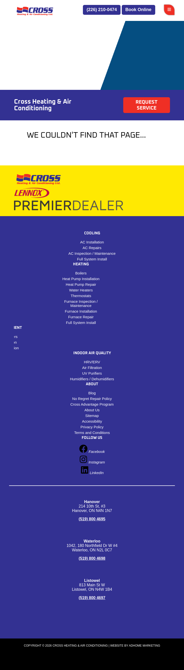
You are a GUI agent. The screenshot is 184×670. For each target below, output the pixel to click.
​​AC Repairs (92, 248)
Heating (81, 264)
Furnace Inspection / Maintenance (81, 303)
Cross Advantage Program (92, 404)
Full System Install (92, 259)
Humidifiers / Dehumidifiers (92, 379)
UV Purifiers (92, 373)
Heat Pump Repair (81, 284)
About (92, 384)
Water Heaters (81, 290)
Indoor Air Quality (92, 353)
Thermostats (81, 296)
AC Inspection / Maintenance (92, 253)
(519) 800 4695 (92, 519)
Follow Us (92, 438)
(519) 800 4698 (92, 558)
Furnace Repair (80, 317)
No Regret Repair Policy (92, 399)
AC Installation (92, 242)
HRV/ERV (92, 362)
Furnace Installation (81, 311)
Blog (92, 393)
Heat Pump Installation (81, 279)
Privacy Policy (91, 427)
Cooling (92, 233)
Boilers (81, 273)
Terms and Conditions (92, 433)
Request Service (146, 105)
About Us (92, 410)
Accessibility (92, 421)
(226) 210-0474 (102, 9)
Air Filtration (92, 368)
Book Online (138, 9)
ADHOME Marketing (144, 645)
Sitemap (92, 416)
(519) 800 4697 (92, 598)
